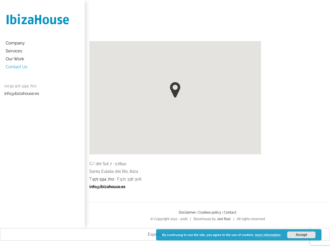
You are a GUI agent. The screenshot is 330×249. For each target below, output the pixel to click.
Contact (230, 212)
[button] (175, 90)
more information (267, 235)
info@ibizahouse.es (21, 93)
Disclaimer (187, 212)
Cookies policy (209, 212)
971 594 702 (103, 179)
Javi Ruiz (224, 219)
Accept (301, 235)
